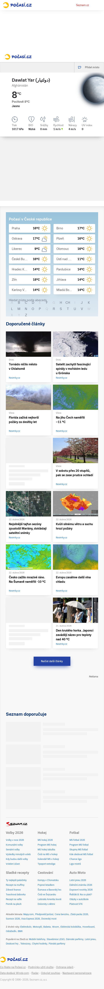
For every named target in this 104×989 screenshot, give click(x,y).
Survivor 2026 (13, 918)
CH (67, 302)
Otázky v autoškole (79, 899)
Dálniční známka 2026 (80, 885)
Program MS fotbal (79, 845)
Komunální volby (14, 845)
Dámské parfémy (74, 939)
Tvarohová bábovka (16, 894)
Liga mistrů (75, 864)
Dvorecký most (48, 918)
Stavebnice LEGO (55, 939)
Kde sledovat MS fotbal (81, 854)
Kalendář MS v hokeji (48, 859)
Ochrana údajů (64, 967)
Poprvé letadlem (46, 885)
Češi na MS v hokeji (48, 854)
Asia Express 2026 (30, 918)
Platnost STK (76, 904)
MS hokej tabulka (46, 849)
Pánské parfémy (57, 943)
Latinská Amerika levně (49, 899)
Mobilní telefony (37, 939)
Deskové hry (12, 943)
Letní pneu (90, 939)
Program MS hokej (47, 845)
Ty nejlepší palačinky (16, 880)
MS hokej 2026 (45, 840)
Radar (35, 973)
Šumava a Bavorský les (49, 889)
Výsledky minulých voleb (18, 854)
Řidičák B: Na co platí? (80, 894)
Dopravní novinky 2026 (81, 889)
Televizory (25, 943)
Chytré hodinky (39, 943)
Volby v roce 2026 (15, 840)
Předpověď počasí (44, 914)
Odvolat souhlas (50, 973)
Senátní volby (13, 849)
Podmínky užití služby (41, 967)
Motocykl (37, 927)
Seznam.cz (82, 5)
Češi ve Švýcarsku (47, 894)
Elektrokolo (25, 927)
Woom (55, 927)
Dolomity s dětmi (46, 904)
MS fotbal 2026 (77, 840)
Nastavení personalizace (77, 973)
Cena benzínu (62, 914)
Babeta (47, 927)
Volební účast (13, 864)
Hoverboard (88, 927)
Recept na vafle (14, 899)
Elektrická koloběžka (70, 927)
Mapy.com (28, 914)
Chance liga (75, 859)
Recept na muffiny (15, 885)
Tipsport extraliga (46, 864)
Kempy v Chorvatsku (48, 880)
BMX (20, 931)
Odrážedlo (11, 931)
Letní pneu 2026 (77, 880)
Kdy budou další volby (17, 859)
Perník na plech (13, 904)
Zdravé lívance (13, 889)
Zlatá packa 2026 (79, 914)
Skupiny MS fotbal (78, 849)
